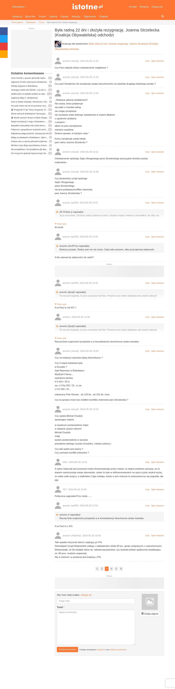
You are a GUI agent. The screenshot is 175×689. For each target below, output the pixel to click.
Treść (60, 607)
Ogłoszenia (90, 16)
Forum (42, 16)
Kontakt (133, 6)
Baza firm (30, 16)
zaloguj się (86, 595)
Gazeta (64, 16)
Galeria (53, 16)
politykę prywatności (118, 649)
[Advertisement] (31, 50)
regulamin (101, 649)
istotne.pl (87, 6)
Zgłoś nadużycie (157, 61)
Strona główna (17, 22)
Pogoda (103, 16)
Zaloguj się (157, 6)
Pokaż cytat (60, 224)
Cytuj (147, 61)
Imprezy (76, 16)
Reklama (144, 6)
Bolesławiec (19, 6)
